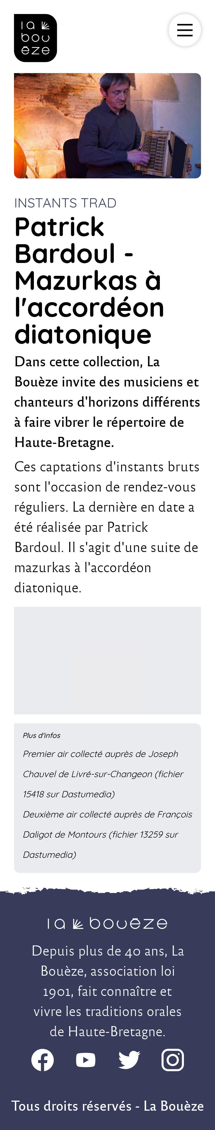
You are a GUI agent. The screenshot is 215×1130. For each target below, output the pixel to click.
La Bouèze (173, 1106)
